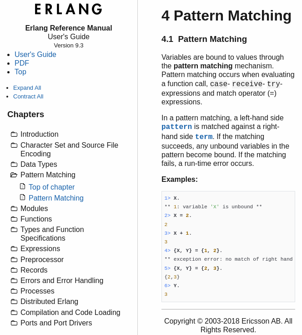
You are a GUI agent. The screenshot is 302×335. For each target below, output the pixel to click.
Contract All (28, 96)
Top (20, 72)
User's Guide (35, 54)
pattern (176, 127)
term (203, 137)
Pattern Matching (56, 198)
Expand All (27, 87)
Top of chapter (52, 187)
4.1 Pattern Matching (204, 39)
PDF (22, 63)
